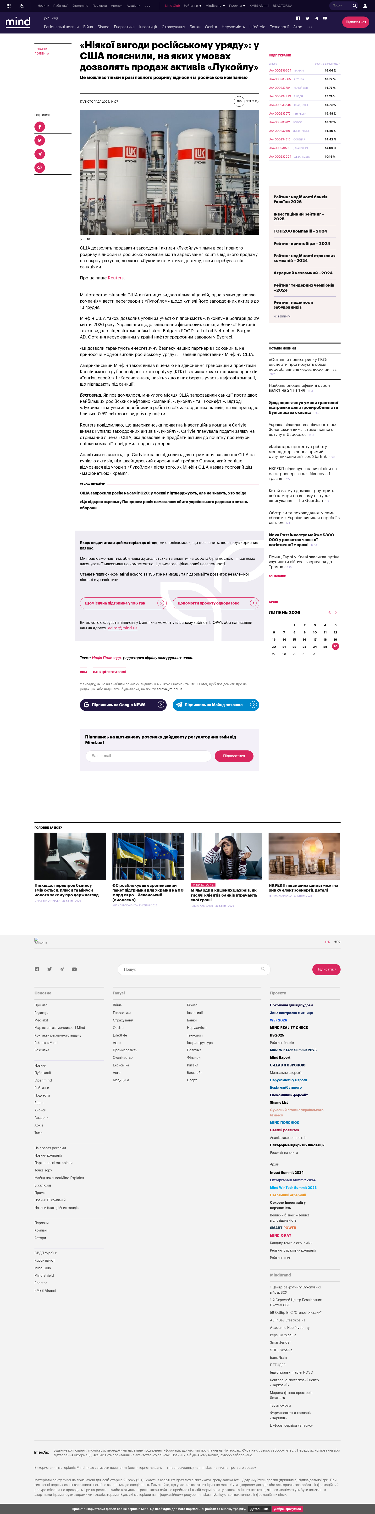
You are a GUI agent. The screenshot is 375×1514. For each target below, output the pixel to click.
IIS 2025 (277, 1035)
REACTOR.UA (286, 6)
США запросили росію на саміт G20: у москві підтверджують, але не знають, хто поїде (163, 493)
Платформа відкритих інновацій (297, 1145)
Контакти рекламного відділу (57, 1035)
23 (305, 658)
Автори (40, 1238)
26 (335, 657)
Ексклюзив (42, 1185)
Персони (41, 1223)
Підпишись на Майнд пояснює (216, 704)
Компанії (41, 1230)
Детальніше (259, 1509)
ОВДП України (280, 66)
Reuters (116, 278)
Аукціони (133, 6)
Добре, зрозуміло (287, 1509)
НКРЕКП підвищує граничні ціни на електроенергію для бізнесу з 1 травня (303, 485)
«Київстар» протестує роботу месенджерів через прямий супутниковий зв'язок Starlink (298, 463)
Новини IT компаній (50, 1200)
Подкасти (100, 6)
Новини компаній (48, 1155)
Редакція (41, 1013)
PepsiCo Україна (283, 1335)
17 (315, 650)
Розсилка (41, 1050)
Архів (148, 6)
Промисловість (125, 1050)
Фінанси (193, 1057)
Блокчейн (194, 1072)
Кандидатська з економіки (291, 1243)
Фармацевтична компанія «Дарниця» (290, 1415)
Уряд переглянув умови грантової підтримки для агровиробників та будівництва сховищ (303, 419)
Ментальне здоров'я (286, 1072)
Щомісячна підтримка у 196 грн (124, 603)
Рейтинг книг (280, 1257)
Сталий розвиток (284, 1130)
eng (55, 18)
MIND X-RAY (280, 1235)
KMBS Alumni (262, 6)
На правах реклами (50, 1148)
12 (335, 643)
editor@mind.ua (123, 628)
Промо (39, 1192)
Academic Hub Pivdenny (290, 1327)
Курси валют (44, 1260)
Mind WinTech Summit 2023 (293, 1187)
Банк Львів (278, 1357)
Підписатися (356, 22)
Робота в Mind (46, 1042)
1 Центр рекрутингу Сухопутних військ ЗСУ (295, 1290)
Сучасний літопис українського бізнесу (297, 1113)
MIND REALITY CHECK (289, 1027)
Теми (38, 1132)
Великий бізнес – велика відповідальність (290, 1218)
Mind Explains (203, 884)
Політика (41, 53)
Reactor (40, 1283)
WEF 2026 (278, 1020)
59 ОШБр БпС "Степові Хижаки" (295, 1312)
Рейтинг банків (282, 1042)
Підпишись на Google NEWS (123, 704)
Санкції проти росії (109, 672)
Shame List (279, 1102)
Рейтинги (41, 1087)
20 (274, 658)
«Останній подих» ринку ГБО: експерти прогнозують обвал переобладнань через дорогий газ (302, 376)
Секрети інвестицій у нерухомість (288, 1205)
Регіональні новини (61, 27)
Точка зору (43, 1170)
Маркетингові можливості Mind (59, 1027)
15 (294, 650)
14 (284, 650)
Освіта (211, 27)
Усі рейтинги (282, 328)
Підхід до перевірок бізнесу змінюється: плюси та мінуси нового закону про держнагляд (66, 890)
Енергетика (124, 27)
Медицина (121, 1080)
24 (315, 658)
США (83, 672)
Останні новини (282, 359)
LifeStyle (257, 27)
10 (315, 643)
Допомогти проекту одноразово (217, 603)
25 (325, 658)
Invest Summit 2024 (287, 1172)
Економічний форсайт (289, 1095)
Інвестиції (148, 27)
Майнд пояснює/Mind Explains (59, 1178)
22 (294, 658)
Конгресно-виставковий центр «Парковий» (294, 1383)
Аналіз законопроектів (288, 1137)
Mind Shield (44, 1275)
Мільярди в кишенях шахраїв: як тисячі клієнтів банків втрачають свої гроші (224, 895)
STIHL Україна (281, 1350)
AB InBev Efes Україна (287, 1320)
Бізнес (103, 27)
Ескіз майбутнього (286, 1087)
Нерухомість (233, 27)
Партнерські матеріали (53, 1163)
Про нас (41, 1005)
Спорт (192, 1080)
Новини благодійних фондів (56, 1207)
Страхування (173, 27)
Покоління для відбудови (291, 1005)
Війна (88, 27)
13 (274, 650)
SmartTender (280, 1342)
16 (304, 650)
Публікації (60, 6)
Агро (297, 27)
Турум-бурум (280, 1405)
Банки (195, 27)
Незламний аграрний (288, 1195)
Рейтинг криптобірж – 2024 (302, 255)
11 (325, 643)
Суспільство (122, 1057)
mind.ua (206, 1468)
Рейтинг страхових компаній (293, 1250)
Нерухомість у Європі (288, 1080)
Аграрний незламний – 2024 (303, 284)
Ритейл (192, 1065)
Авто (116, 1072)
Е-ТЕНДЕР (277, 1365)
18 (325, 650)
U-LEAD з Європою (287, 1065)
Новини (43, 6)
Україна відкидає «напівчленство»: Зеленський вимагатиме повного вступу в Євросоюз (302, 441)
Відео (38, 1102)
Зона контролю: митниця (291, 1013)
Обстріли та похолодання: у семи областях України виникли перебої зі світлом (305, 529)
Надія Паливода (106, 658)
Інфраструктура (200, 1042)
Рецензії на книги (284, 1152)
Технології (279, 27)
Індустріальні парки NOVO (291, 1372)
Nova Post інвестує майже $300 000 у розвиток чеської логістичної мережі (301, 551)
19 (335, 650)
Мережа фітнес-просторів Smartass (291, 1395)
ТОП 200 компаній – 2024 (300, 242)
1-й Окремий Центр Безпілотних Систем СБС (296, 1302)
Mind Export (280, 1057)
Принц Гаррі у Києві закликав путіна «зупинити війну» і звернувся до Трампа (304, 573)
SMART (283, 1228)
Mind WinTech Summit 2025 (293, 1050)
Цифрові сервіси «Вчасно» (291, 1425)
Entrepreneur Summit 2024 (293, 1180)
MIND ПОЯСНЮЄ (284, 1122)
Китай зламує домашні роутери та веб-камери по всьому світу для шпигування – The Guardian (302, 507)
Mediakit (41, 1020)
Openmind (80, 6)
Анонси (116, 6)
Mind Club (176, 6)
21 (284, 658)
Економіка (121, 1065)
